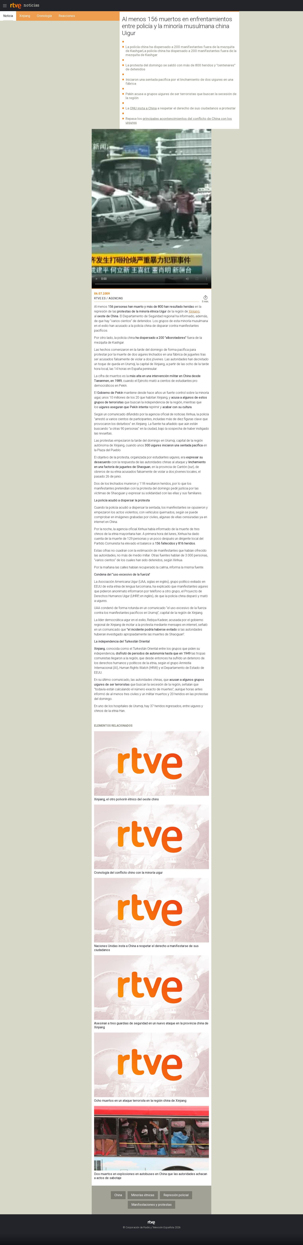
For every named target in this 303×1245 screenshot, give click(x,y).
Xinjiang (194, 311)
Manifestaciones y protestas (151, 1205)
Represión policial (176, 1195)
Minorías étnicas (142, 1195)
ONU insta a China (143, 108)
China (118, 1195)
